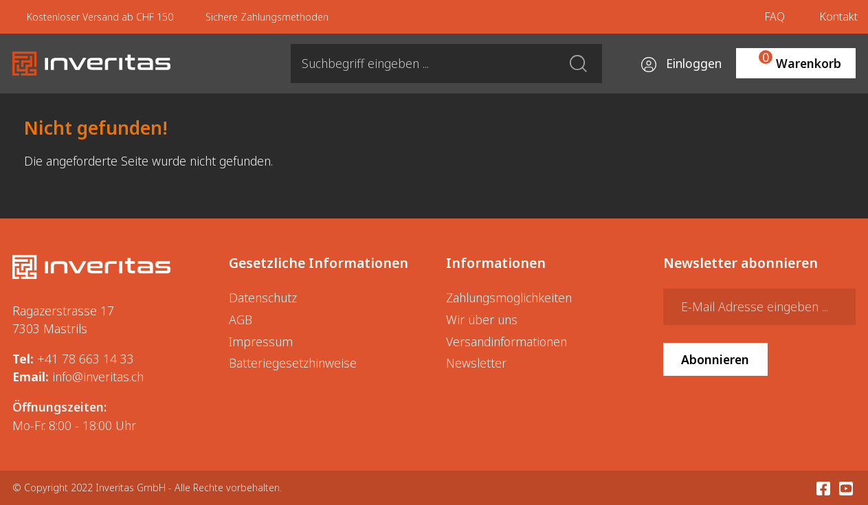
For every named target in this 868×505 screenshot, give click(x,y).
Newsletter (476, 363)
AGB (240, 319)
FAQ (774, 16)
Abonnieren (715, 359)
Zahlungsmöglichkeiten (509, 297)
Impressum (261, 341)
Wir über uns (482, 319)
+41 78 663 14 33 (85, 358)
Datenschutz (263, 297)
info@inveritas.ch (98, 376)
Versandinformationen (506, 341)
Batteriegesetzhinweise (293, 363)
